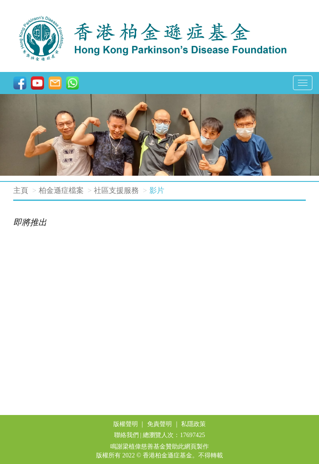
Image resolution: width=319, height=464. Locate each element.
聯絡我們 (126, 434)
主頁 (20, 190)
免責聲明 (159, 423)
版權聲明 (125, 423)
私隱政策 (193, 423)
